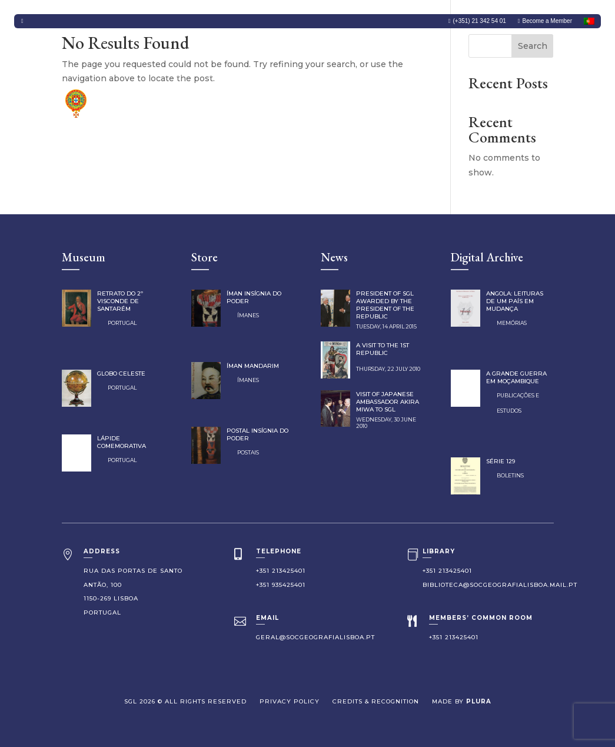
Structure (266, 74)
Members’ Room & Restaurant (475, 74)
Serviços (127, 119)
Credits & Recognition (376, 701)
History (124, 74)
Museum (171, 74)
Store (384, 74)
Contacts (193, 119)
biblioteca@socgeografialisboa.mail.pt (500, 585)
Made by (461, 701)
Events (215, 74)
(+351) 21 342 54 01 (479, 21)
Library (330, 74)
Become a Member (547, 21)
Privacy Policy (290, 701)
